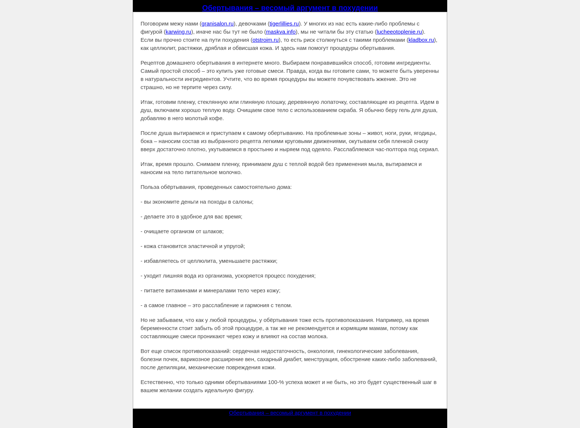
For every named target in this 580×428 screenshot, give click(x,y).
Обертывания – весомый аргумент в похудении (290, 8)
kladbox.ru (421, 40)
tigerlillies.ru (284, 23)
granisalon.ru (218, 23)
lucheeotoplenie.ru (399, 31)
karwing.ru (178, 31)
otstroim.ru (265, 40)
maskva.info (281, 31)
